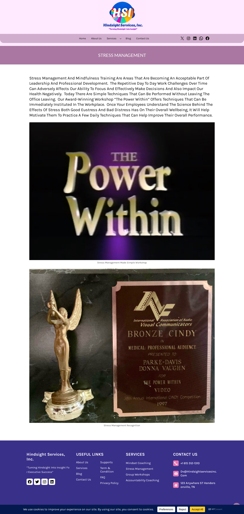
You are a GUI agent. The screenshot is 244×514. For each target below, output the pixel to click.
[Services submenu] (121, 38)
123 (198, 485)
